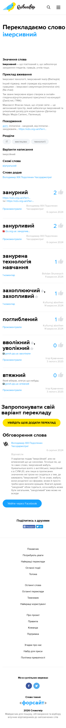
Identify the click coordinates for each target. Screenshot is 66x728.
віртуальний (9, 165)
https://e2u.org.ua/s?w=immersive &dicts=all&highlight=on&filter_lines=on (17, 197)
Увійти (22, 503)
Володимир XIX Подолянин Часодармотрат (27, 177)
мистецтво (21, 141)
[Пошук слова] (48, 7)
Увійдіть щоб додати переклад (32, 422)
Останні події (33, 567)
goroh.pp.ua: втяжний (16, 383)
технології (40, 141)
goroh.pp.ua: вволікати (17, 353)
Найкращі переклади (33, 561)
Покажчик (33, 548)
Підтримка (33, 633)
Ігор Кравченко (54, 358)
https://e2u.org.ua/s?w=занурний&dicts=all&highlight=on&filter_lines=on (21, 200)
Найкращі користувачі (33, 604)
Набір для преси (33, 651)
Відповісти (17, 454)
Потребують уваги (33, 555)
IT (7, 141)
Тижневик (33, 597)
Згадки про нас (33, 644)
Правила (33, 621)
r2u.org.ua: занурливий (17, 231)
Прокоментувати (12, 208)
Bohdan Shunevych (52, 273)
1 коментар (9, 275)
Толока (33, 574)
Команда (33, 627)
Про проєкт (33, 615)
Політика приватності (33, 657)
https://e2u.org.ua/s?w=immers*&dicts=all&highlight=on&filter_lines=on (33, 129)
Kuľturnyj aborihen (53, 302)
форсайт (33, 703)
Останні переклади (33, 591)
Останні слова (33, 585)
